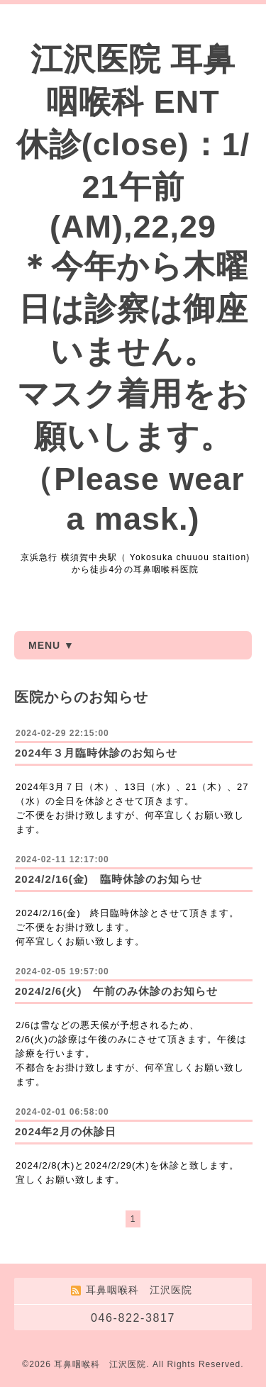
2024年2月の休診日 (65, 1131)
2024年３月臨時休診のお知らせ (96, 753)
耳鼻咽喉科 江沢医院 (100, 1364)
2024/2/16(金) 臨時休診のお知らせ (108, 879)
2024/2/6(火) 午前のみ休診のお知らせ (116, 991)
